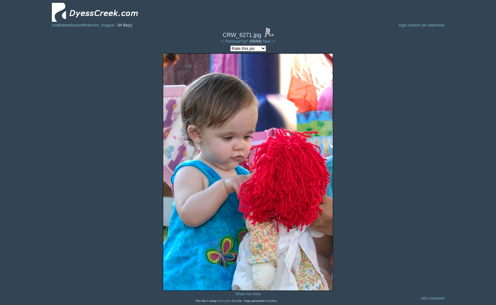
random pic (417, 25)
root (55, 25)
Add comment (432, 298)
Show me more (248, 294)
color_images (102, 25)
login (403, 25)
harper (77, 25)
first (87, 25)
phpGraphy (224, 300)
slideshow (436, 25)
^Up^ (244, 41)
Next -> (269, 41)
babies (64, 25)
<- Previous (230, 41)
